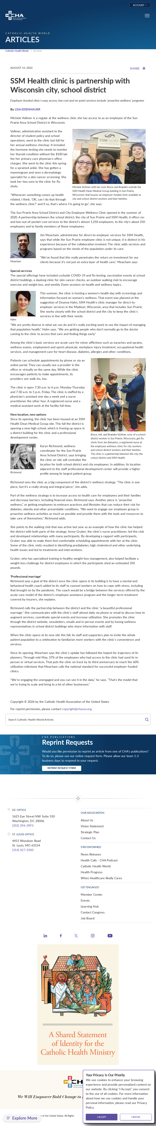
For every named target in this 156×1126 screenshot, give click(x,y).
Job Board (87, 919)
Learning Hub (90, 907)
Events (85, 901)
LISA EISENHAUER (27, 109)
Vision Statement (92, 826)
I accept (101, 1117)
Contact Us (88, 838)
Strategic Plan (90, 832)
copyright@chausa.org (77, 709)
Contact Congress (93, 913)
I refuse (135, 1117)
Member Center (92, 895)
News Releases (91, 855)
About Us (87, 820)
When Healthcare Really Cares (101, 878)
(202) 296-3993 (22, 826)
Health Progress (91, 872)
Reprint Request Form (61, 768)
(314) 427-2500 (22, 850)
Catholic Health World (18, 51)
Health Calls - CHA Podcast (99, 860)
